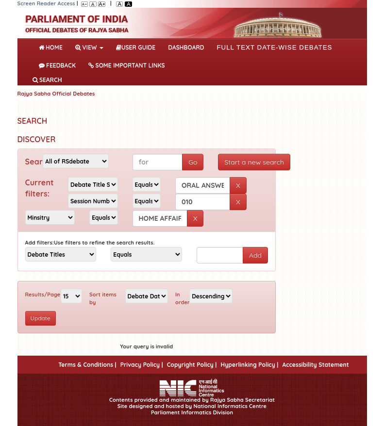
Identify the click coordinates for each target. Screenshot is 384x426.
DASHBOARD (186, 47)
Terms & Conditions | (87, 364)
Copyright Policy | (192, 364)
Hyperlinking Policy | (249, 364)
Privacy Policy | (141, 364)
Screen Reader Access (46, 3)
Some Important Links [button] (126, 65)
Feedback (57, 65)
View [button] (89, 47)
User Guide (135, 47)
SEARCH (47, 79)
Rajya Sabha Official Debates (56, 93)
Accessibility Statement (315, 364)
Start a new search (254, 162)
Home (53, 46)
